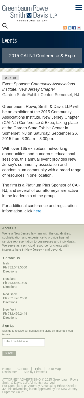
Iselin (7, 263)
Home (6, 369)
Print (38, 369)
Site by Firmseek (35, 372)
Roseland (9, 279)
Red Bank (10, 294)
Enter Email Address (16, 341)
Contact (22, 369)
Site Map (54, 369)
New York (9, 309)
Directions (10, 271)
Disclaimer (9, 372)
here (37, 211)
